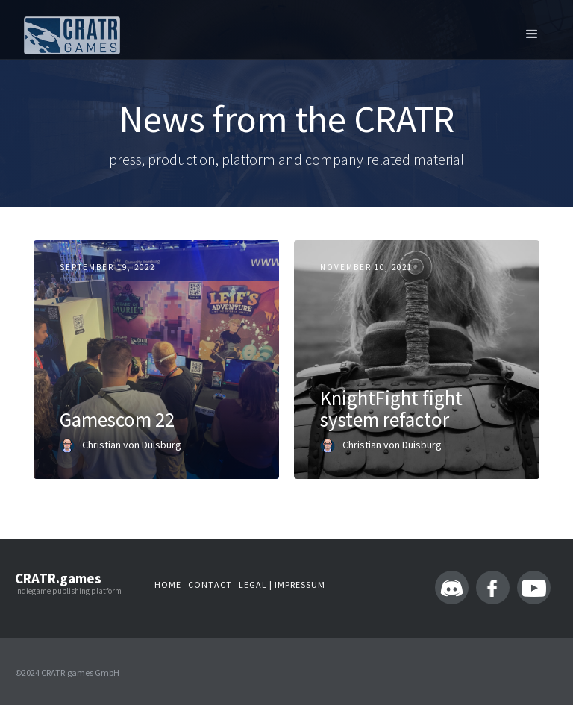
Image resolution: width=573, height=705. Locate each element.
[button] (532, 33)
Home (167, 584)
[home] (72, 35)
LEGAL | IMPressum (282, 584)
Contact (210, 584)
